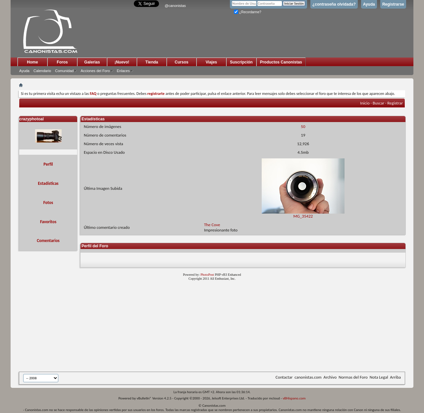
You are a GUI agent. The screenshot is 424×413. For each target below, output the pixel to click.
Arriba (395, 377)
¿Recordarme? (247, 12)
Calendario (42, 71)
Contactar (284, 377)
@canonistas (175, 6)
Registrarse (393, 4)
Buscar (378, 103)
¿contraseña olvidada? (334, 4)
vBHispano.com (294, 398)
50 (303, 126)
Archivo (330, 377)
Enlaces (123, 71)
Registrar (395, 103)
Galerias (92, 62)
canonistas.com (307, 377)
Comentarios (48, 240)
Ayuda (369, 4)
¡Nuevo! (122, 62)
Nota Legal (379, 377)
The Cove (212, 224)
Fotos (48, 202)
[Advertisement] (181, 327)
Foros (62, 62)
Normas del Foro (353, 377)
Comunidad (64, 71)
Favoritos (48, 221)
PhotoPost (207, 274)
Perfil (48, 164)
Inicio (364, 103)
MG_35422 (303, 214)
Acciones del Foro (95, 71)
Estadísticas (48, 183)
